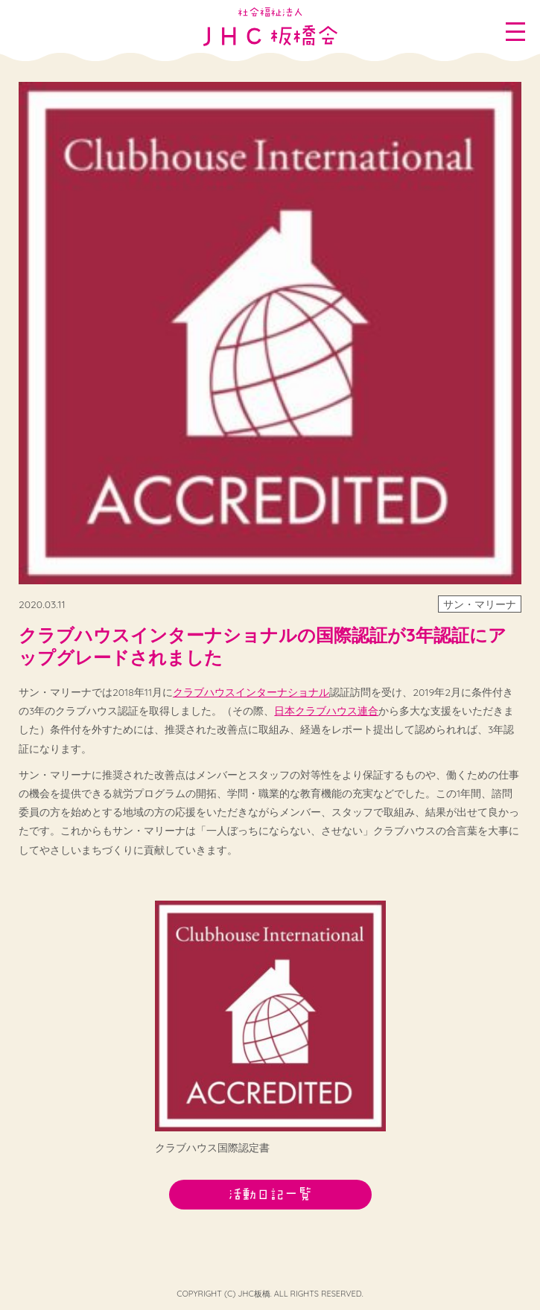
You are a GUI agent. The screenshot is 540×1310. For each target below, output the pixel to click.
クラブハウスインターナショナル (251, 692)
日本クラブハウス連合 (326, 711)
